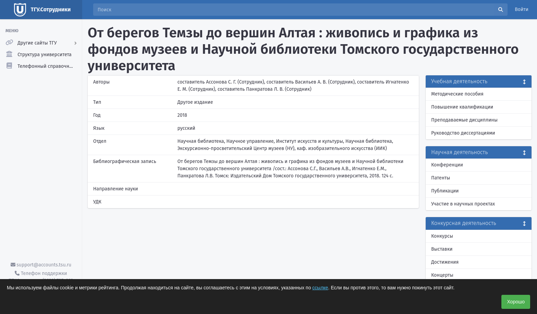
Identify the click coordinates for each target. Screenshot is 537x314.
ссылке (320, 287)
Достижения (445, 262)
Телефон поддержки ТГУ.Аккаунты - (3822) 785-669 (41, 277)
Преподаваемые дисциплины (464, 120)
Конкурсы (442, 236)
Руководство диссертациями (463, 133)
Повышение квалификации (462, 107)
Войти (521, 9)
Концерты (442, 275)
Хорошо (516, 301)
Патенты (440, 178)
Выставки (441, 249)
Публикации (445, 191)
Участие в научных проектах (463, 204)
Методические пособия (457, 94)
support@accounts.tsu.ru (41, 265)
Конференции (447, 165)
